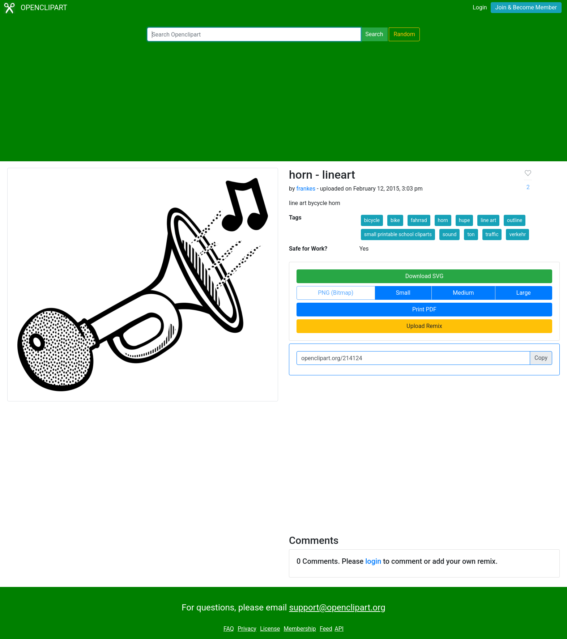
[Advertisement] (283, 101)
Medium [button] (463, 292)
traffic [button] (492, 234)
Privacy (247, 628)
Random (404, 34)
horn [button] (443, 220)
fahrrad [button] (419, 220)
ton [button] (470, 234)
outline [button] (514, 220)
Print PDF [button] (424, 309)
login (373, 561)
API (339, 628)
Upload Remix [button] (424, 326)
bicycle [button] (372, 220)
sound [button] (450, 234)
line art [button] (488, 220)
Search (374, 34)
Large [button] (523, 292)
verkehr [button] (517, 234)
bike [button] (395, 220)
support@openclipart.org (337, 607)
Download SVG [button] (424, 276)
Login (480, 7)
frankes (305, 188)
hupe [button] (464, 220)
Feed (326, 628)
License (270, 628)
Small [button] (403, 292)
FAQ (228, 628)
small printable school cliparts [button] (398, 234)
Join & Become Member (526, 7)
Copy (540, 357)
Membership (300, 628)
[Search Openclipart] (254, 34)
